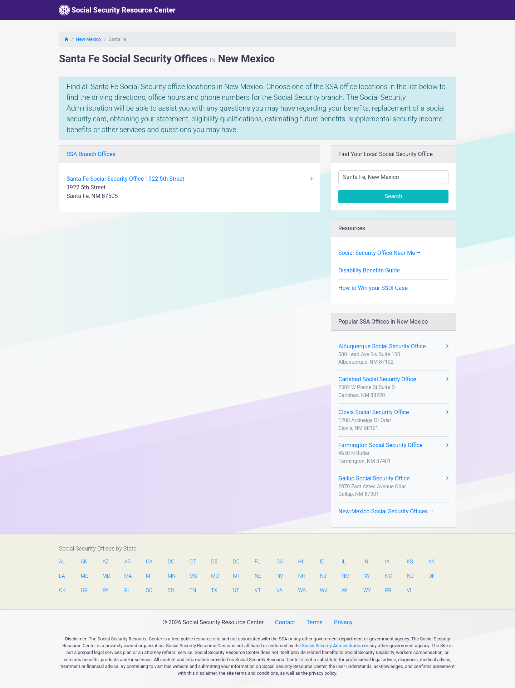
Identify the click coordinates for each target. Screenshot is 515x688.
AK (84, 562)
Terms (314, 622)
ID (322, 562)
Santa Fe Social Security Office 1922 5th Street (190, 179)
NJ (323, 576)
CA (149, 562)
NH (301, 576)
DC (236, 562)
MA (127, 576)
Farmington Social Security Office (393, 445)
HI (300, 562)
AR (127, 562)
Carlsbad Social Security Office (393, 379)
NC (388, 576)
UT (236, 590)
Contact (285, 622)
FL (257, 562)
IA (387, 562)
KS (410, 562)
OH (432, 576)
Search (393, 196)
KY (431, 562)
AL (62, 562)
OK (62, 590)
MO (214, 576)
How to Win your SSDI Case (373, 288)
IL (343, 562)
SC (149, 590)
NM (345, 576)
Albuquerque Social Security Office (393, 346)
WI (345, 590)
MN (171, 576)
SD (171, 590)
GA (279, 562)
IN (365, 562)
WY (367, 590)
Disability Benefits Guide (369, 270)
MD (106, 576)
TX (214, 590)
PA (106, 590)
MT (236, 576)
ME (84, 576)
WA (301, 590)
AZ (106, 562)
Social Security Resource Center (117, 10)
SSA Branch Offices (91, 154)
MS (193, 576)
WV (323, 590)
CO (171, 562)
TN (193, 590)
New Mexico (88, 39)
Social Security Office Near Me (379, 252)
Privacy (343, 622)
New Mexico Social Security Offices (385, 511)
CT (193, 562)
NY (366, 576)
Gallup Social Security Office (393, 478)
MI (149, 576)
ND (410, 576)
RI (126, 590)
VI (409, 590)
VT (258, 590)
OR (84, 590)
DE (214, 562)
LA (62, 576)
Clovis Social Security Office (393, 412)
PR (388, 590)
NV (279, 576)
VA (279, 590)
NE (258, 576)
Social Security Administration (332, 645)
